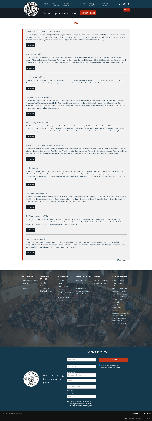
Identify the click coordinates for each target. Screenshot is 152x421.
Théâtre (25, 289)
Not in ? (70, 390)
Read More (30, 45)
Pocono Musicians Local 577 (36, 239)
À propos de (82, 5)
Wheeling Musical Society (36, 54)
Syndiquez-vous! (93, 5)
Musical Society (32, 168)
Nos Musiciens (55, 5)
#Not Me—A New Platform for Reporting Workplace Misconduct (120, 285)
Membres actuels (100, 283)
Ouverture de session (119, 291)
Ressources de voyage (119, 323)
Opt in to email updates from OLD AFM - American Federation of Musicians (111, 366)
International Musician (120, 294)
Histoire (61, 289)
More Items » (122, 260)
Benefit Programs (118, 281)
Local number (71, 372)
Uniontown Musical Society (36, 77)
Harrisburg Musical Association (38, 193)
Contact (61, 300)
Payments (115, 310)
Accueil (46, 4)
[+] (149, 418)
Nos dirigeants (63, 286)
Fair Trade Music (46, 291)
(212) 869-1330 (135, 413)
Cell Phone (70, 393)
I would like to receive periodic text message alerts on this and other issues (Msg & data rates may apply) (80, 404)
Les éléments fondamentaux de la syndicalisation (83, 285)
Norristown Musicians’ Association (39, 97)
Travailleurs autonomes (30, 281)
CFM (60, 283)
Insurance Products (119, 297)
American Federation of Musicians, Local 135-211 (44, 145)
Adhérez (97, 276)
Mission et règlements (65, 292)
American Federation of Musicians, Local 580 (43, 31)
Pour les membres (105, 5)
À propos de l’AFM (64, 281)
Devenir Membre (88, 13)
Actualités (43, 283)
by (136, 418)
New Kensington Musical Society (38, 122)
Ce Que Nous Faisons (67, 5)
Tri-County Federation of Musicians (39, 216)
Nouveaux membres (101, 281)
